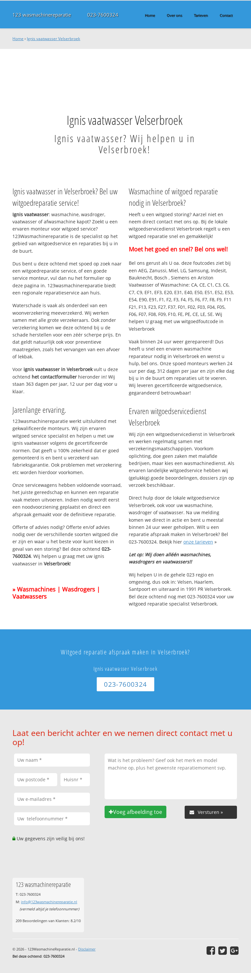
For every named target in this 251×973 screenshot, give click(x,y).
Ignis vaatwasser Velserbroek (53, 38)
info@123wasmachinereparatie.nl (49, 901)
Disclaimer (86, 949)
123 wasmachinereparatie (41, 14)
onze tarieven (198, 542)
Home (18, 38)
